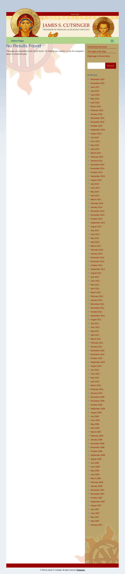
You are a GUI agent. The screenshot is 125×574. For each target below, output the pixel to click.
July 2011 (95, 323)
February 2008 (97, 482)
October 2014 (96, 172)
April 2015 (95, 149)
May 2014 (95, 192)
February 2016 (97, 110)
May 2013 (95, 238)
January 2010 (96, 393)
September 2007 (98, 502)
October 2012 (96, 265)
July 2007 (95, 509)
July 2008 (95, 463)
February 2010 (97, 389)
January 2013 (96, 254)
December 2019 (97, 79)
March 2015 (96, 153)
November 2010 (97, 354)
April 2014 (95, 196)
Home (75, 14)
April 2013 (95, 242)
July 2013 (95, 230)
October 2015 (96, 126)
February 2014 (97, 203)
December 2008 (97, 443)
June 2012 (95, 281)
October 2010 (96, 358)
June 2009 (95, 420)
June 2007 (95, 513)
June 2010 (95, 374)
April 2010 (95, 381)
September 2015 (98, 130)
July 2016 (95, 91)
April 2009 (95, 428)
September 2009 (98, 409)
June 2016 (95, 95)
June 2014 (95, 188)
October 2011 (96, 312)
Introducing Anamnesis (97, 47)
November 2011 (97, 308)
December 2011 (97, 304)
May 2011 (95, 331)
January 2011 (96, 347)
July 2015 (95, 137)
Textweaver (80, 570)
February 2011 (97, 343)
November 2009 (97, 401)
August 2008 (96, 459)
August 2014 (96, 180)
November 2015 (97, 122)
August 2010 (96, 366)
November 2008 (97, 447)
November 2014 (97, 168)
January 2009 (96, 440)
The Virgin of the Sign (96, 51)
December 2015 (97, 118)
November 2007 (97, 494)
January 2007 (96, 525)
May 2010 (95, 378)
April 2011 (95, 335)
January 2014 (96, 207)
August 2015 (96, 134)
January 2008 (96, 486)
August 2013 (96, 227)
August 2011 (96, 319)
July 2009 (95, 416)
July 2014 (95, 184)
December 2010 (97, 350)
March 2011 (96, 339)
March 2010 (96, 385)
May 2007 (95, 517)
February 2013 (97, 250)
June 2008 (95, 467)
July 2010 (95, 370)
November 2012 (97, 261)
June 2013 (95, 234)
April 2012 (95, 288)
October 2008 (96, 451)
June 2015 (95, 141)
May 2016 (95, 99)
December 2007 (97, 490)
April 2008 (95, 474)
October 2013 (96, 219)
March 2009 (96, 432)
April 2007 (95, 521)
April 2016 (95, 103)
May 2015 (95, 145)
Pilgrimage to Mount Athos (98, 56)
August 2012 (96, 273)
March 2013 (96, 246)
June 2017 (95, 87)
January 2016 (96, 114)
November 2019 (97, 83)
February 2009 (97, 436)
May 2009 (95, 424)
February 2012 (97, 296)
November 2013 (97, 215)
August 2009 (96, 412)
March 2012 (96, 292)
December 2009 (97, 397)
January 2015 (96, 161)
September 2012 (98, 269)
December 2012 (97, 257)
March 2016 (96, 106)
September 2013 (98, 223)
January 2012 (96, 300)
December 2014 (97, 165)
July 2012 (95, 277)
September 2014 (98, 176)
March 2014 (96, 199)
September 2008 (98, 455)
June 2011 (95, 327)
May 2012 (95, 285)
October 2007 (96, 498)
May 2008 (95, 471)
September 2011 (98, 316)
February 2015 (97, 157)
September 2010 (98, 362)
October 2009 (96, 405)
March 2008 (96, 478)
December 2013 (97, 211)
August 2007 (96, 505)
